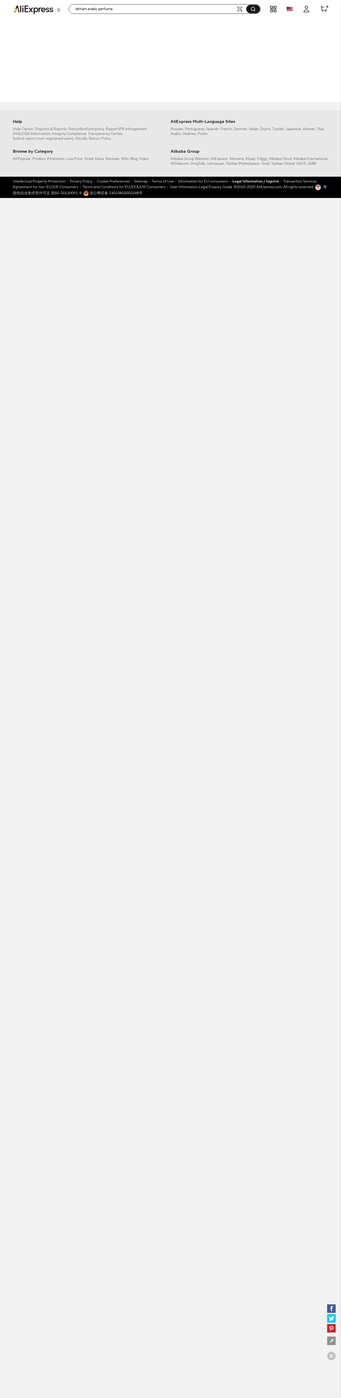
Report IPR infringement (126, 1095)
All (22, 109)
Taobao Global (283, 1129)
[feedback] (331, 1341)
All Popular (22, 1124)
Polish (203, 1099)
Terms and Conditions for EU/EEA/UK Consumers (124, 1153)
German (240, 1095)
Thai (320, 1095)
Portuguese (194, 1095)
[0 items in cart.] (324, 9)
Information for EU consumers (203, 1147)
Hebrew (189, 1099)
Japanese (293, 1095)
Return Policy (100, 1104)
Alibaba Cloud (280, 1124)
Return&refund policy (86, 1095)
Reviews (112, 1124)
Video (144, 1124)
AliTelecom (179, 1129)
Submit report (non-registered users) (43, 1104)
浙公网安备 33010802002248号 (113, 1158)
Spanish (212, 1095)
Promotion (56, 1124)
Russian (176, 1095)
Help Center (23, 1095)
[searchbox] (155, 9)
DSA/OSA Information (31, 1099)
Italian (254, 1095)
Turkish (278, 1095)
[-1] (42, 110)
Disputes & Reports (51, 1095)
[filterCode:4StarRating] (42, 84)
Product (39, 1124)
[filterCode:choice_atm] (42, 59)
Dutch (265, 1095)
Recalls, (81, 1104)
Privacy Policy (81, 1147)
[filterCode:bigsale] (42, 34)
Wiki (124, 1124)
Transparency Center (105, 1099)
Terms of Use (163, 1147)
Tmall (265, 1129)
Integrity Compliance (69, 1099)
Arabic (175, 1099)
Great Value (94, 1124)
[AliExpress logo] (33, 9)
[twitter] (331, 1318)
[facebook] (331, 1308)
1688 (311, 1129)
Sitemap (141, 1147)
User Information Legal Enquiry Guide (201, 1153)
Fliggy (262, 1124)
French (226, 1095)
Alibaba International (310, 1124)
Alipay (250, 1124)
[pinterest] (331, 1328)
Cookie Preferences (113, 1147)
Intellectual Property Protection (39, 1147)
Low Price (74, 1124)
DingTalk (197, 1129)
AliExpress (219, 1124)
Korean (309, 1095)
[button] (58, 10)
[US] (42, 117)
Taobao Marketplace (242, 1129)
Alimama (236, 1124)
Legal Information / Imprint (255, 1147)
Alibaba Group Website (189, 1124)
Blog (133, 1124)
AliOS (301, 1129)
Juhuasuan (215, 1129)
